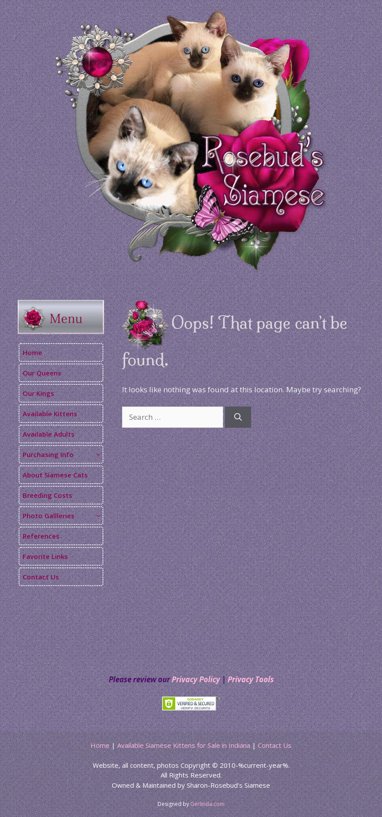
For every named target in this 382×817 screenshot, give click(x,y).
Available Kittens (50, 413)
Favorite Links (45, 556)
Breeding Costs (47, 495)
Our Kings (38, 393)
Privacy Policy (196, 679)
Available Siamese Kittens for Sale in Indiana (183, 745)
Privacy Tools (251, 679)
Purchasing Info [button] (62, 454)
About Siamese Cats (55, 474)
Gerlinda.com (207, 804)
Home (32, 352)
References (41, 536)
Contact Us (41, 576)
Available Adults (49, 434)
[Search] (238, 417)
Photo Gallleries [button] (62, 515)
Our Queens (42, 372)
